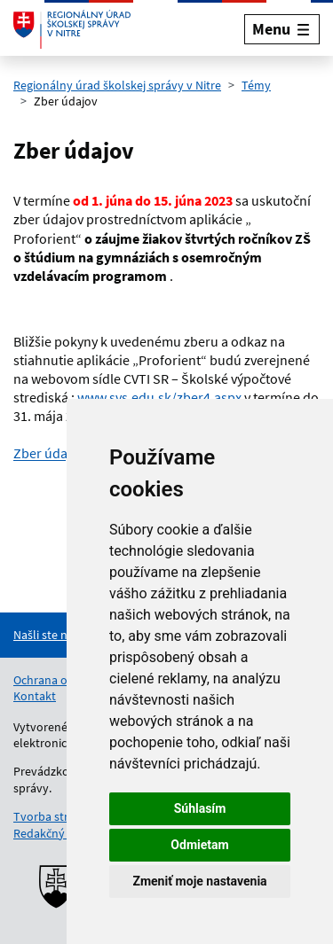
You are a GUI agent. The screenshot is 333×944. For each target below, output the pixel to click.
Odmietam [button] (199, 845)
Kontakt (34, 696)
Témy (256, 85)
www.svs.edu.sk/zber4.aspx (159, 397)
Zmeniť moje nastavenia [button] (199, 881)
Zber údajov (49, 453)
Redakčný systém (59, 833)
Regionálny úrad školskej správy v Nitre (117, 85)
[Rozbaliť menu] (282, 28)
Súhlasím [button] (200, 808)
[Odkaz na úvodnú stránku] (72, 29)
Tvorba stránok (54, 816)
